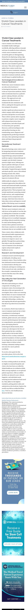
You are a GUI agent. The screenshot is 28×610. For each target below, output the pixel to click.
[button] (25, 8)
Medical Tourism (23, 31)
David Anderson (7, 26)
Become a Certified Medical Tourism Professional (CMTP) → (14, 1)
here (3, 390)
